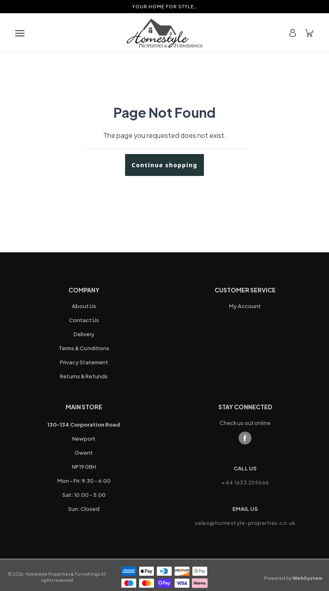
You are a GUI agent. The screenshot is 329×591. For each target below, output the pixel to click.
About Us (84, 306)
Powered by (293, 578)
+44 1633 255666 (245, 482)
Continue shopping (164, 165)
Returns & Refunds (84, 376)
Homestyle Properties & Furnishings (62, 574)
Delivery (84, 334)
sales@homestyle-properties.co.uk (245, 523)
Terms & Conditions (84, 348)
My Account (245, 306)
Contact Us (84, 320)
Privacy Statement (84, 362)
